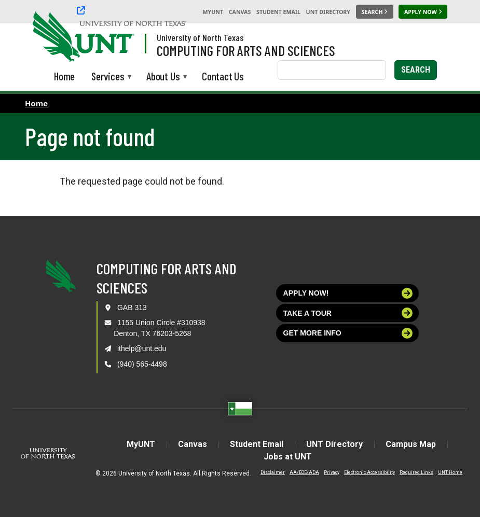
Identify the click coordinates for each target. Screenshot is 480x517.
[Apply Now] (423, 12)
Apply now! (348, 293)
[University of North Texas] (133, 11)
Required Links (416, 472)
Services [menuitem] (107, 77)
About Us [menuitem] (163, 77)
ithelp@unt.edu (141, 348)
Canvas (240, 12)
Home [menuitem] (64, 75)
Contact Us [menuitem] (223, 75)
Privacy (331, 472)
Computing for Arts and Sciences (246, 50)
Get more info (348, 333)
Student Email (278, 12)
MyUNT (212, 12)
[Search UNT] (374, 12)
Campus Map (411, 444)
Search (415, 70)
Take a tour (348, 313)
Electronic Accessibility (369, 472)
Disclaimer (272, 472)
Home (36, 103)
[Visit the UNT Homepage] (118, 37)
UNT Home (450, 472)
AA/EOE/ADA (304, 472)
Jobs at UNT (288, 457)
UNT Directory (328, 12)
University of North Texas (200, 37)
